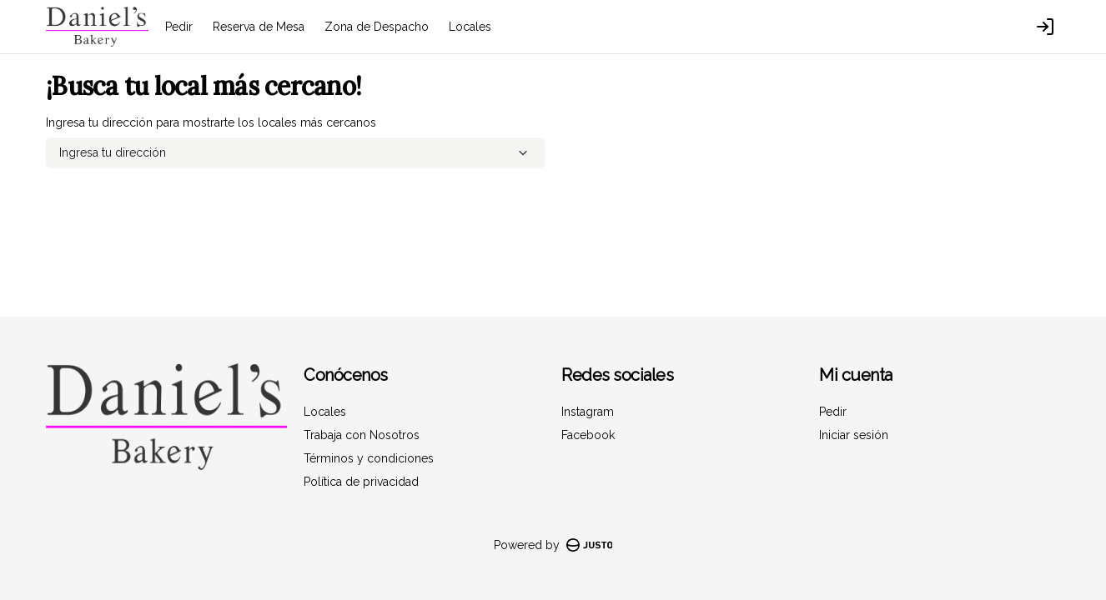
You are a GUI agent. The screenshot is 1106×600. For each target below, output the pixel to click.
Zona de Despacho (376, 26)
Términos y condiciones (369, 458)
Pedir (179, 26)
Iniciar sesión (853, 435)
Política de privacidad (361, 481)
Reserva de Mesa (258, 26)
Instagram (587, 411)
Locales (470, 26)
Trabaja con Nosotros (362, 435)
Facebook (588, 435)
